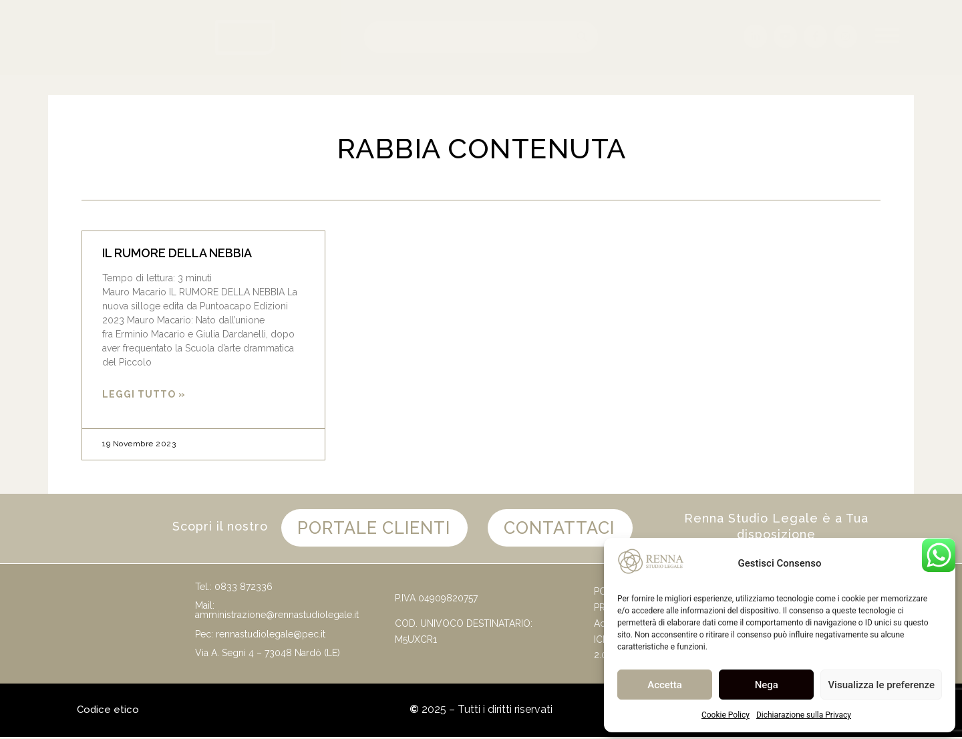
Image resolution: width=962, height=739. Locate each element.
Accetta (664, 685)
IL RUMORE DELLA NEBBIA (177, 253)
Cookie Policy (725, 715)
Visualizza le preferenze (881, 685)
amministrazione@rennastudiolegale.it (277, 616)
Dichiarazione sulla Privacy (803, 715)
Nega (766, 685)
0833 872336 (243, 588)
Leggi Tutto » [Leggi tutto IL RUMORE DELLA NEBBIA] (144, 394)
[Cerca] (582, 37)
